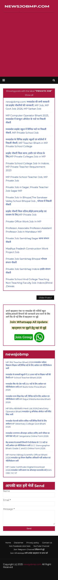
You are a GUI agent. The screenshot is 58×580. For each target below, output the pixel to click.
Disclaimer (18, 542)
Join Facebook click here (19, 546)
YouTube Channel (41, 546)
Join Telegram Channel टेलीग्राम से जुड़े (29, 549)
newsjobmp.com (32, 564)
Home (8, 542)
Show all (29, 95)
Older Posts (45, 297)
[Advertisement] (29, 44)
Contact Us (47, 542)
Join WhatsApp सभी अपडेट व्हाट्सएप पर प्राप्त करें (29, 553)
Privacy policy (32, 542)
